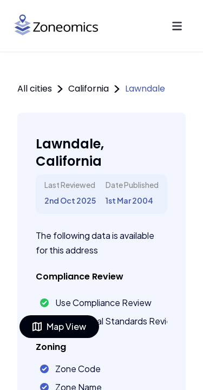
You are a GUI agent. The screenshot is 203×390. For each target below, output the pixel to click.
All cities (34, 88)
